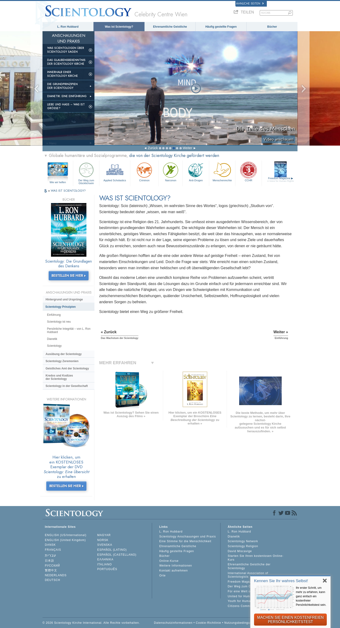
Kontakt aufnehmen (173, 570)
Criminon (144, 171)
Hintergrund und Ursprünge (64, 299)
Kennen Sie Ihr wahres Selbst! (281, 581)
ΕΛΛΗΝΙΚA (105, 559)
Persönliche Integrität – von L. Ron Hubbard (68, 330)
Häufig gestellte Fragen (221, 26)
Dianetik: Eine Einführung (67, 96)
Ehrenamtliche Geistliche (170, 26)
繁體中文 (51, 570)
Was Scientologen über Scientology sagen (65, 50)
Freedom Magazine (280, 179)
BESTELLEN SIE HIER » (68, 275)
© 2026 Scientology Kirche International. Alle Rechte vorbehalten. (91, 622)
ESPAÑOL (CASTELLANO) (116, 554)
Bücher (272, 26)
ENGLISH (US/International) (65, 535)
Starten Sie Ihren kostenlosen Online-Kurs (255, 557)
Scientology (54, 345)
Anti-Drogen (196, 171)
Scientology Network (243, 541)
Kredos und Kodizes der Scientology (59, 377)
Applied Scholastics (115, 171)
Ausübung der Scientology (64, 354)
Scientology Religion (243, 546)
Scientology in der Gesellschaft (67, 386)
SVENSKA (104, 544)
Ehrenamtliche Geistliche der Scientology (249, 566)
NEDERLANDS (56, 575)
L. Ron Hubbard (68, 26)
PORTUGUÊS (107, 569)
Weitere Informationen (175, 565)
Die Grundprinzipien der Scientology (62, 86)
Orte (162, 575)
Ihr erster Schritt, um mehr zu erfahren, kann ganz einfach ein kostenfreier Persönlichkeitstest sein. (311, 596)
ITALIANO (104, 564)
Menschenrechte (222, 171)
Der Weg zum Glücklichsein (86, 172)
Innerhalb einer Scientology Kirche (62, 74)
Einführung (54, 314)
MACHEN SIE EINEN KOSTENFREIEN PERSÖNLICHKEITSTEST (290, 619)
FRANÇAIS (53, 549)
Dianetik (52, 339)
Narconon (170, 171)
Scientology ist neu (59, 321)
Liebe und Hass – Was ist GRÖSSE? (66, 106)
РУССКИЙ (52, 565)
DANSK (50, 544)
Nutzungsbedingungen (240, 622)
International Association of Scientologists (248, 575)
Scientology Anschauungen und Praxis (187, 536)
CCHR (248, 171)
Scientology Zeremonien (62, 361)
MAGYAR (104, 535)
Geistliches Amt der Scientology (67, 368)
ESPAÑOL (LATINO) (112, 549)
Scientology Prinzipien (60, 306)
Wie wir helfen (58, 182)
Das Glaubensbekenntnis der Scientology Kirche (66, 62)
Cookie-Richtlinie (208, 622)
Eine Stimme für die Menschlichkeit (185, 541)
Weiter (187, 148)
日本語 (49, 560)
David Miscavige (240, 551)
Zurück (153, 148)
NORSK (103, 540)
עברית (50, 555)
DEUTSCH (52, 580)
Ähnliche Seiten (250, 3)
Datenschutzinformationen (173, 622)
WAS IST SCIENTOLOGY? (68, 190)
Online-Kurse (168, 561)
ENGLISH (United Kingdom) (65, 540)
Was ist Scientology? (119, 26)
